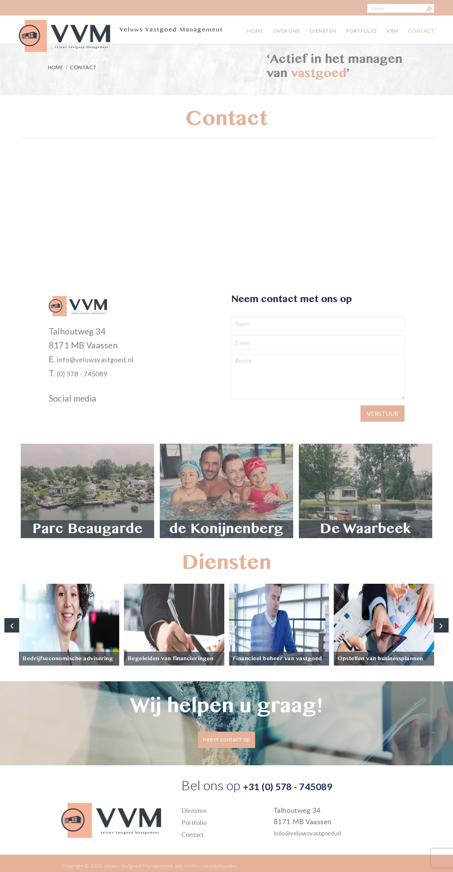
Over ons (278, 29)
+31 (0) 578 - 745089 (305, 788)
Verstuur (380, 417)
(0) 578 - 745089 (90, 375)
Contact (420, 29)
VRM (389, 29)
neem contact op (227, 742)
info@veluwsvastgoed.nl (104, 362)
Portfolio (356, 29)
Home (244, 29)
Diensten (315, 29)
